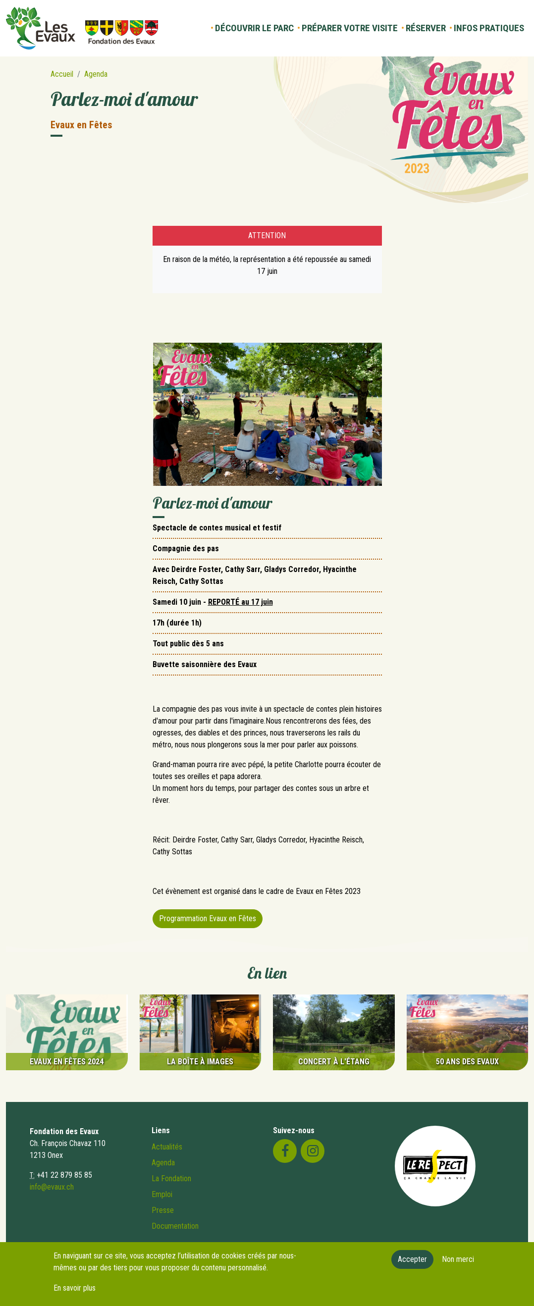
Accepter (412, 1262)
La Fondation (171, 1178)
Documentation (175, 1226)
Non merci (458, 1262)
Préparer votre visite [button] (350, 28)
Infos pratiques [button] (489, 28)
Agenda (95, 74)
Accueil (62, 74)
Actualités (167, 1146)
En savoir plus (74, 1291)
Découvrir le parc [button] (254, 28)
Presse (163, 1210)
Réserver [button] (426, 28)
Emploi (162, 1194)
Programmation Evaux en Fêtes (207, 918)
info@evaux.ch (52, 1187)
